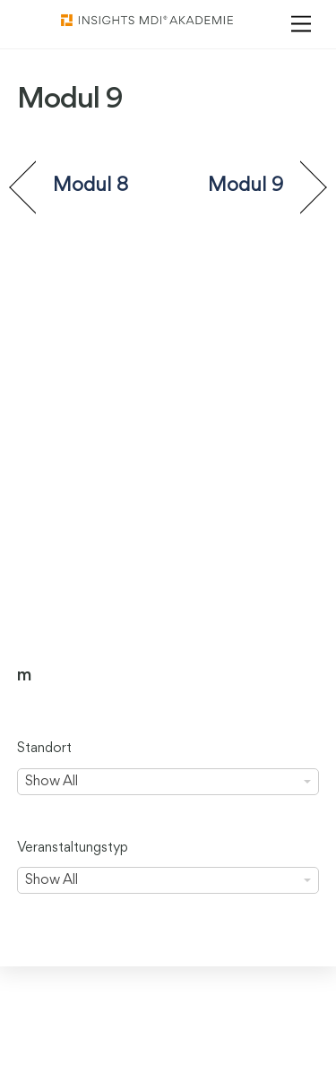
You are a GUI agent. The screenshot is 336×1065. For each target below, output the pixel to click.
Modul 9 (246, 185)
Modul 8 (91, 185)
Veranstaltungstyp (72, 848)
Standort (44, 748)
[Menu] (301, 24)
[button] (32, 1032)
